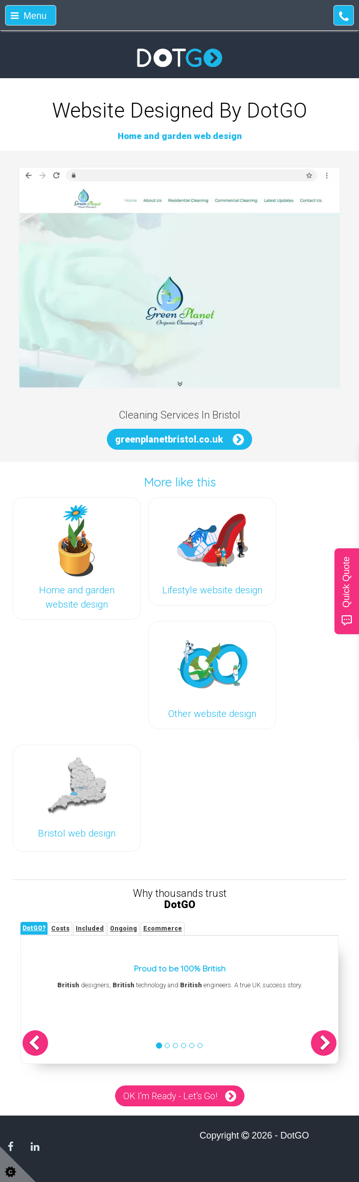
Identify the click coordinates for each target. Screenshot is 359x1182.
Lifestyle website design (212, 590)
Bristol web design (77, 833)
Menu (29, 16)
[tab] (34, 928)
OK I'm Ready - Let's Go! (170, 1096)
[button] (35, 1043)
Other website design (212, 714)
